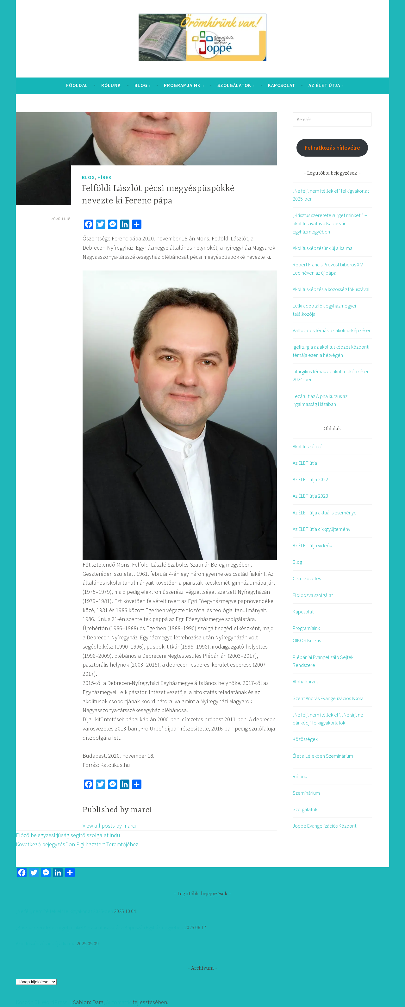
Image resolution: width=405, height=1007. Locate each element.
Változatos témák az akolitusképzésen (332, 330)
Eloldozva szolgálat (313, 595)
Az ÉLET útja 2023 (310, 496)
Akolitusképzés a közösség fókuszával (331, 289)
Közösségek (305, 739)
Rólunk (111, 85)
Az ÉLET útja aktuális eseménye (325, 512)
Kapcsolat (281, 85)
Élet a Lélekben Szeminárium (323, 756)
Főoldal (77, 85)
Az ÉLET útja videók (312, 545)
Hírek (104, 177)
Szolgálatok (234, 85)
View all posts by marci (109, 825)
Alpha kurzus (305, 681)
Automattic (119, 1002)
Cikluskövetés (307, 578)
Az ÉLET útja (324, 85)
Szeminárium (306, 793)
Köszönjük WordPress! (42, 1002)
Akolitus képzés (308, 446)
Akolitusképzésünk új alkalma (322, 248)
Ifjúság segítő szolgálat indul (69, 835)
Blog (140, 85)
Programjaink (182, 85)
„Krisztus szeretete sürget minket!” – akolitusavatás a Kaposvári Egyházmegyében (330, 223)
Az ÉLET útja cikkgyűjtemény (321, 529)
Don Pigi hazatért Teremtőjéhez (77, 844)
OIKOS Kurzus (307, 640)
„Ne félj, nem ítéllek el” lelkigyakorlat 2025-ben (64, 911)
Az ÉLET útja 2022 (310, 479)
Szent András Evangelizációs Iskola (328, 698)
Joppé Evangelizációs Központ (324, 826)
